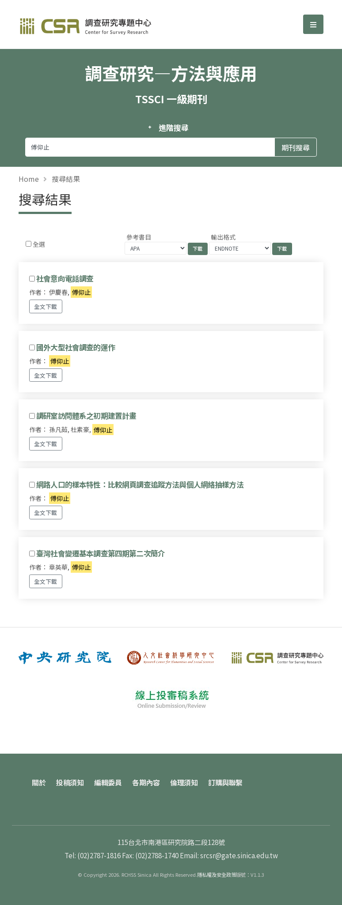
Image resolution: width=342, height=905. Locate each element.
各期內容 (146, 782)
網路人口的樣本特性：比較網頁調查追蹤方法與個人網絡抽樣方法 (139, 484)
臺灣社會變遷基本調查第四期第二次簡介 (100, 553)
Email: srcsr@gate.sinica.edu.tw (229, 855)
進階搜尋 (173, 127)
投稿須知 (70, 782)
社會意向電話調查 (64, 278)
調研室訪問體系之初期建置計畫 (86, 415)
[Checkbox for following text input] (28, 244)
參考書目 (138, 237)
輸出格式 (223, 237)
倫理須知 (184, 782)
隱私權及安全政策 (216, 874)
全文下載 (45, 306)
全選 (39, 244)
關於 (39, 782)
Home (29, 178)
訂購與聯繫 (225, 782)
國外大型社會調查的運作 (75, 347)
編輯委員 (108, 782)
